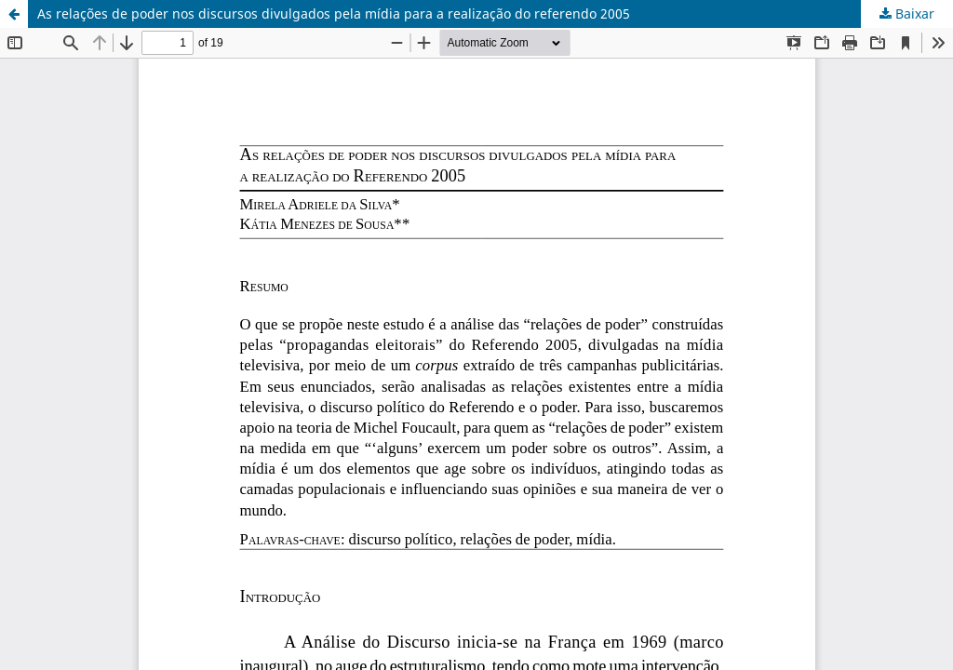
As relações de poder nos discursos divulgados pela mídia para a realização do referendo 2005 (333, 13)
